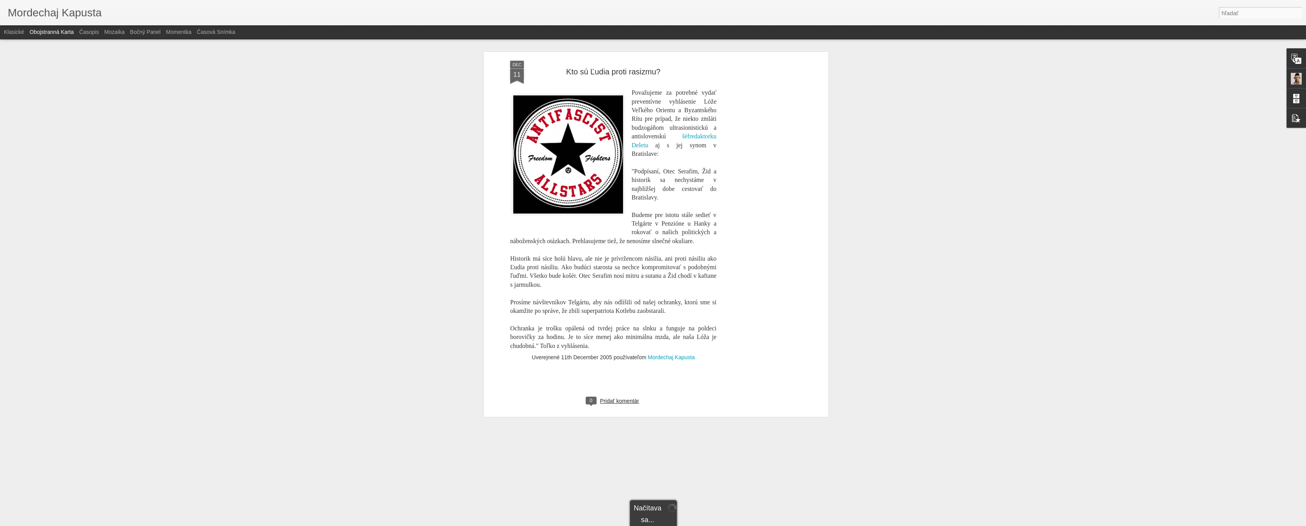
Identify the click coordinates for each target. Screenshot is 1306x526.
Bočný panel (145, 32)
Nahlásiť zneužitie (710, 521)
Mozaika (114, 32)
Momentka (178, 32)
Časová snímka (216, 32)
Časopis (89, 32)
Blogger (683, 521)
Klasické (14, 32)
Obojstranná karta (52, 32)
